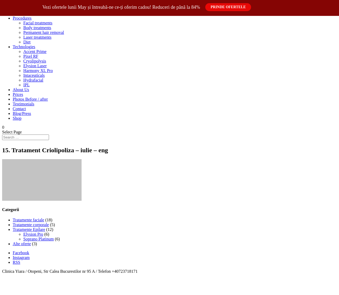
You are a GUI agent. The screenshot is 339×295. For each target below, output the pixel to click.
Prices (18, 94)
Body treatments (37, 27)
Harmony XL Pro (38, 70)
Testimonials (23, 104)
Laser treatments (37, 37)
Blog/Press (22, 113)
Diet (27, 42)
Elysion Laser (35, 66)
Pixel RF (30, 56)
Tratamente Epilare (29, 229)
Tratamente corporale (31, 224)
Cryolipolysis (34, 61)
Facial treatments (37, 23)
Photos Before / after (30, 99)
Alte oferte (22, 244)
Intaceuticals (34, 75)
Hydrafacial (33, 80)
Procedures (22, 18)
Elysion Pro (33, 234)
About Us (21, 89)
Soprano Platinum (38, 239)
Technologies (24, 46)
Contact (19, 108)
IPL (26, 85)
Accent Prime (35, 51)
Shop (17, 118)
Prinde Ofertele (228, 7)
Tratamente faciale (28, 220)
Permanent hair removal (43, 32)
